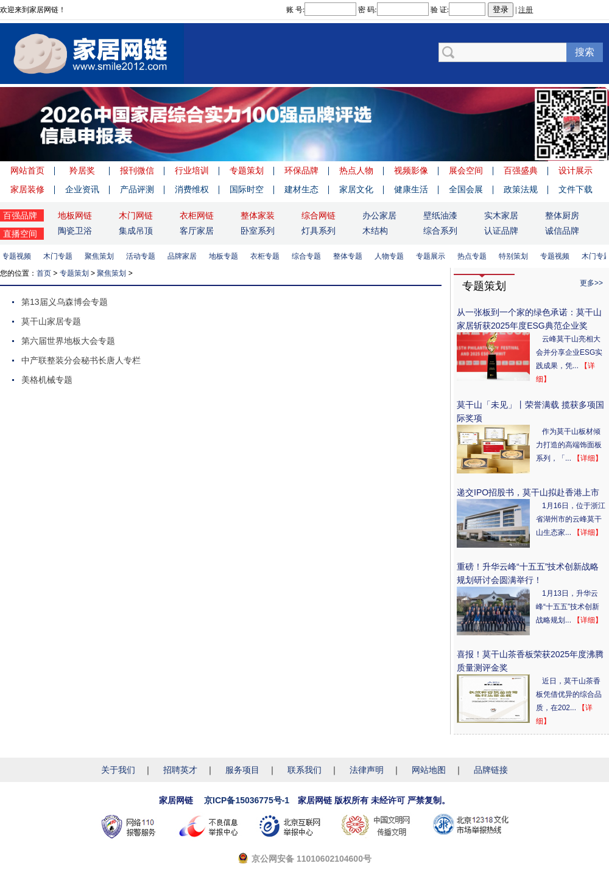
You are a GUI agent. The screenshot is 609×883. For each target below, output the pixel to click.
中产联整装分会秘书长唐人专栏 (81, 360)
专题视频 (18, 256)
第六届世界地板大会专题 (68, 341)
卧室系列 (258, 231)
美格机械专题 (46, 380)
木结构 (375, 231)
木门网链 (136, 215)
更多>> (591, 283)
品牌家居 (184, 256)
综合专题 (308, 256)
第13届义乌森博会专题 (64, 302)
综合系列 (440, 231)
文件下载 (575, 189)
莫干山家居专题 (51, 321)
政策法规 (521, 189)
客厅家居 (197, 231)
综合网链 (318, 215)
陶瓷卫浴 (75, 231)
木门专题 (59, 256)
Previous (12, 124)
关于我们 (118, 770)
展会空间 (466, 170)
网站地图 (429, 770)
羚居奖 (82, 170)
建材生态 (301, 189)
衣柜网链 (197, 215)
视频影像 (411, 170)
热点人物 (356, 170)
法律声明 (367, 770)
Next (597, 124)
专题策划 (247, 170)
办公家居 (379, 215)
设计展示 (575, 170)
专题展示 (432, 256)
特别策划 (515, 256)
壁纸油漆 (440, 215)
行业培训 (192, 170)
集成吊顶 (136, 231)
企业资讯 (82, 189)
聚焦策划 (101, 256)
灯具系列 (318, 231)
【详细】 (587, 458)
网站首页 (27, 170)
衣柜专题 (266, 256)
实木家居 (501, 215)
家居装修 (27, 189)
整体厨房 (562, 215)
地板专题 (225, 256)
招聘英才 (180, 770)
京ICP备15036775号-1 (246, 800)
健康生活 (411, 189)
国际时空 (247, 189)
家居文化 (356, 189)
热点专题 (473, 256)
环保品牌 (301, 170)
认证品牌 (501, 231)
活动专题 (142, 256)
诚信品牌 (562, 231)
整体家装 (258, 215)
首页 (44, 273)
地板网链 (75, 215)
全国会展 (466, 189)
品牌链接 (491, 770)
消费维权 (192, 189)
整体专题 (349, 256)
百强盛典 (521, 170)
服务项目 (242, 770)
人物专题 (391, 256)
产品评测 (137, 189)
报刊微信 (137, 170)
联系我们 (304, 770)
